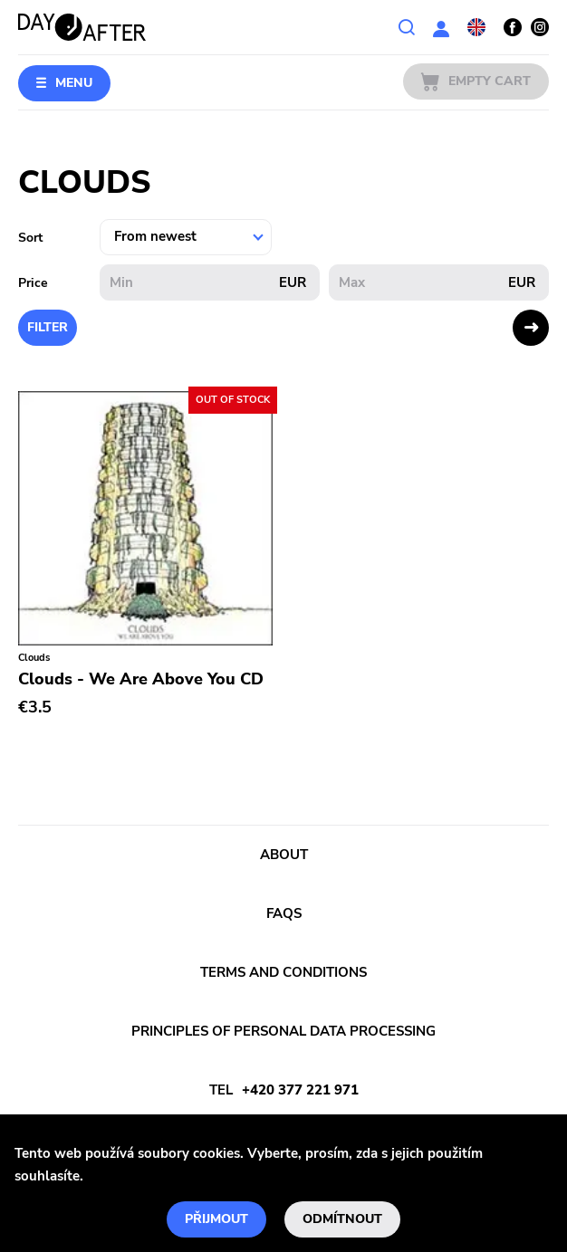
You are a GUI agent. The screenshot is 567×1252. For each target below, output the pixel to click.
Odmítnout (342, 1219)
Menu (73, 82)
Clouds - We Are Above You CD (141, 679)
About (284, 855)
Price (33, 282)
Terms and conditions (283, 972)
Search (406, 27)
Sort (30, 237)
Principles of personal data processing (283, 1031)
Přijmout (216, 1219)
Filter (47, 327)
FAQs (284, 913)
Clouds (34, 657)
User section (441, 27)
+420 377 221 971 (300, 1090)
